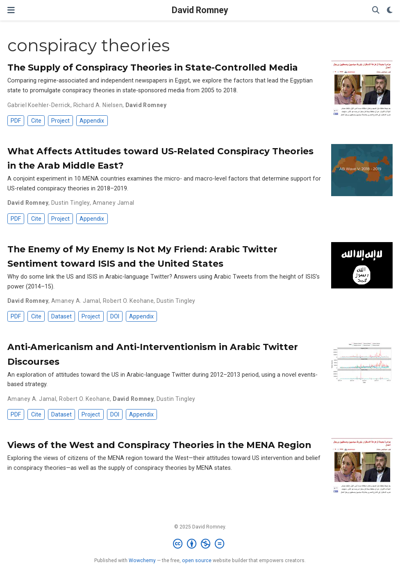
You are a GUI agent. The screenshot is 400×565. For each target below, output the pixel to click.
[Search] (376, 10)
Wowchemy (142, 560)
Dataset (61, 316)
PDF (16, 120)
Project (60, 120)
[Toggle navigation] (11, 10)
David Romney (200, 10)
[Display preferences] (390, 10)
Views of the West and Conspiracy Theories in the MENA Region (159, 444)
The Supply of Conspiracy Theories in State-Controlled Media (152, 67)
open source (196, 560)
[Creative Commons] (200, 544)
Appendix (92, 120)
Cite (36, 120)
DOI (114, 316)
